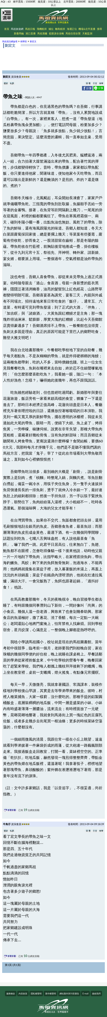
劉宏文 (33, 41)
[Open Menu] (7, 17)
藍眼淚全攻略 (56, 33)
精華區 (23, 41)
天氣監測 (87, 33)
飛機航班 (42, 28)
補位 (51, 28)
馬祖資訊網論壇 (9, 41)
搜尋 (99, 28)
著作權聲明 (50, 993)
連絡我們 (96, 993)
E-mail (85, 993)
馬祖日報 (30, 28)
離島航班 (60, 28)
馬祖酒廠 (42, 33)
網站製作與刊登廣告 (69, 993)
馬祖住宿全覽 (73, 33)
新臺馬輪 (19, 33)
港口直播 (31, 33)
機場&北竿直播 (86, 28)
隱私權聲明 (36, 993)
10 (25, 956)
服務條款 (10, 993)
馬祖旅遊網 (17, 28)
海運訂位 (72, 28)
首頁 (6, 28)
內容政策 (23, 993)
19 (25, 810)
